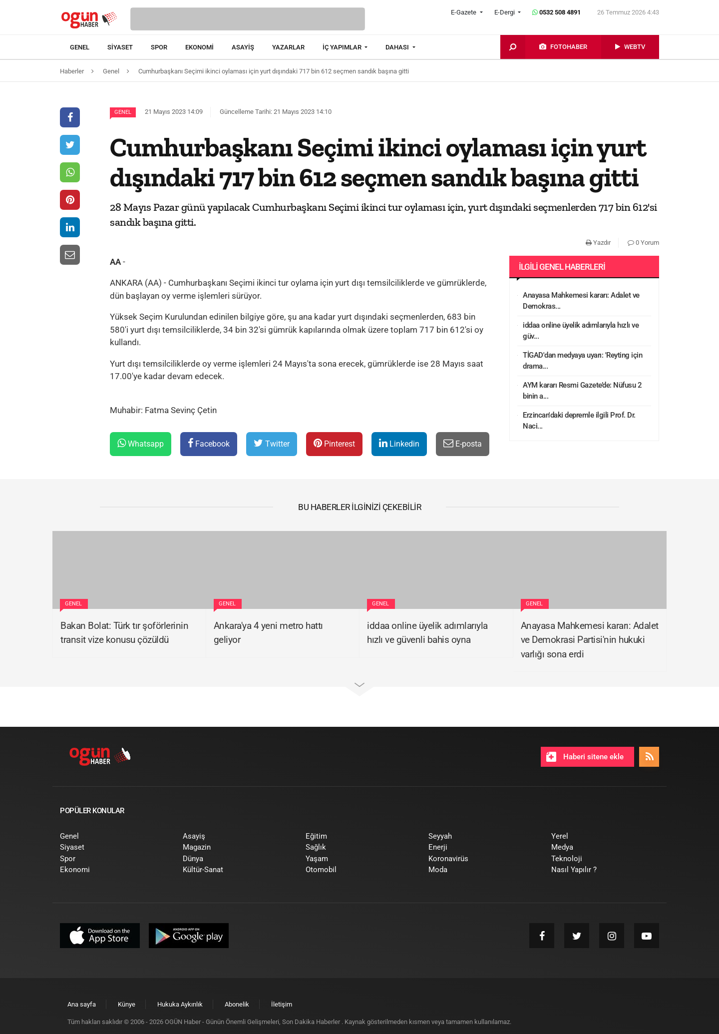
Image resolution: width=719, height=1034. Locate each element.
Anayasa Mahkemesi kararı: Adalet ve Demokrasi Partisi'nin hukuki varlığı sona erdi (590, 640)
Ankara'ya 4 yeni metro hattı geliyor (268, 633)
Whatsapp (140, 443)
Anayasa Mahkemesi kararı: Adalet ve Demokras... (581, 301)
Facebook (209, 443)
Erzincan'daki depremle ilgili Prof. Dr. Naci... (579, 421)
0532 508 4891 (556, 12)
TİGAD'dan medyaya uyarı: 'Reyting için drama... (582, 361)
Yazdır (598, 242)
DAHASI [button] (397, 47)
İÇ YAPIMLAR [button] (343, 47)
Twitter (272, 443)
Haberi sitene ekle (585, 757)
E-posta (462, 443)
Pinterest (334, 443)
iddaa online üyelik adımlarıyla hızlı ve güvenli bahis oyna (427, 633)
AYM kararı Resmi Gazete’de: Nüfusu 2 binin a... (582, 391)
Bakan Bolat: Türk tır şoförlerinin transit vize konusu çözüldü (124, 633)
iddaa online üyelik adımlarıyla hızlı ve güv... (581, 331)
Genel (122, 112)
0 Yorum (643, 242)
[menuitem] (88, 47)
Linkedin (399, 443)
